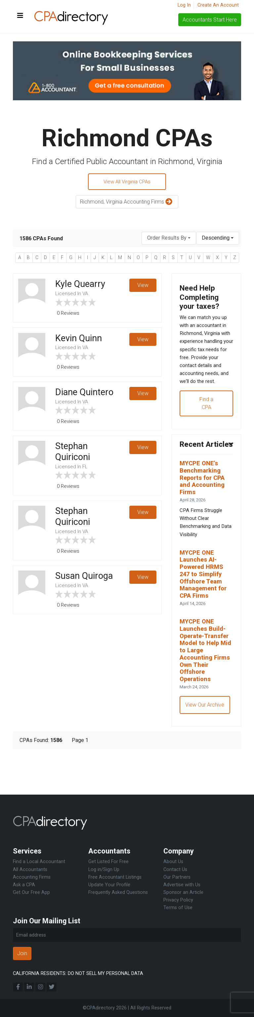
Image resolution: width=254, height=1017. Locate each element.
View (142, 286)
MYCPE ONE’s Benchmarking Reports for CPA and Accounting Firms (204, 505)
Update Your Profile (109, 885)
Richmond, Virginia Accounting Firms (127, 203)
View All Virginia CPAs (127, 182)
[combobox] (169, 239)
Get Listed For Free (108, 862)
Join (22, 953)
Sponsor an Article (183, 892)
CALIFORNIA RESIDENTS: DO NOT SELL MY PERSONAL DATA (78, 973)
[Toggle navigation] (20, 16)
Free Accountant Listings (115, 877)
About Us (173, 862)
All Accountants (30, 869)
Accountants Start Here (210, 20)
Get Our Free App (31, 892)
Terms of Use (177, 907)
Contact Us (175, 869)
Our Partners (176, 877)
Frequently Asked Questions (118, 892)
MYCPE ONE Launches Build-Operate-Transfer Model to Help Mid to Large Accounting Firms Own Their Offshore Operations (206, 687)
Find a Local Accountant (39, 862)
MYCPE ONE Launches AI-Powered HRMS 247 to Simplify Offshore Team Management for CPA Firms (205, 607)
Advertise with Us (181, 885)
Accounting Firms (32, 877)
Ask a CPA (24, 885)
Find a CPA (206, 419)
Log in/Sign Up (103, 869)
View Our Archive (205, 744)
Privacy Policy (178, 900)
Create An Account (218, 5)
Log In (184, 5)
